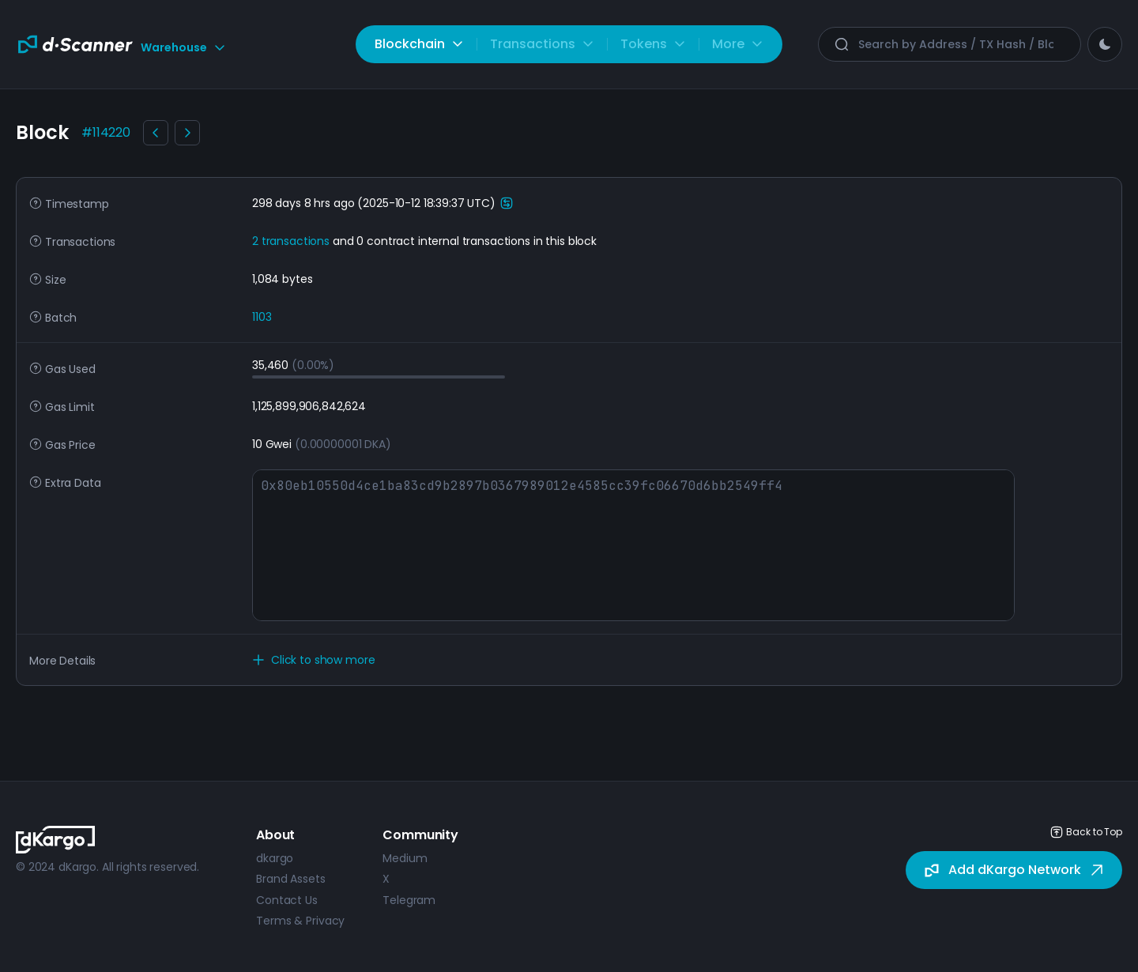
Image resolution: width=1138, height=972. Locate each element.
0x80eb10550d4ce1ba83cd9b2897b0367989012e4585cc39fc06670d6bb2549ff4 (633, 545)
